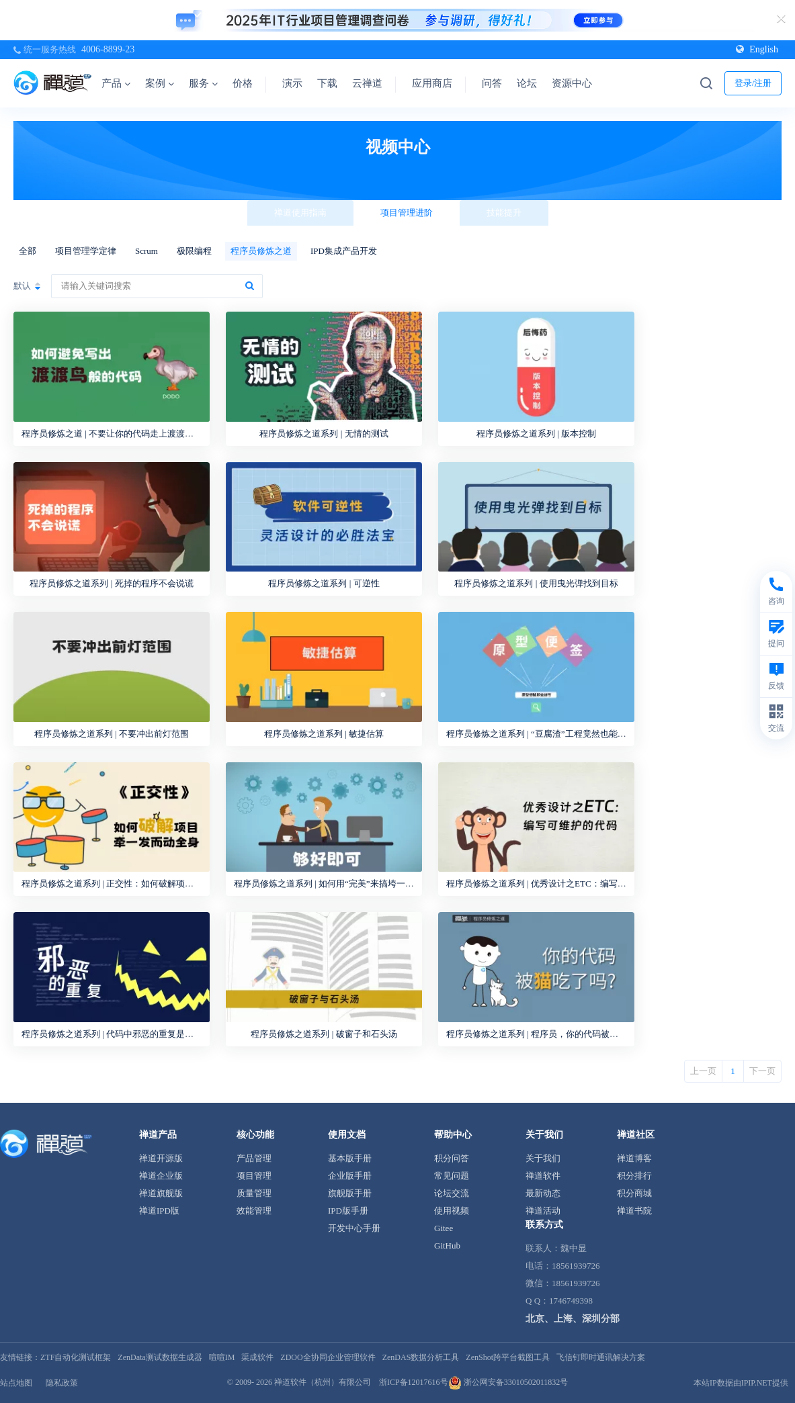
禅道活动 (543, 1211)
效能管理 (254, 1211)
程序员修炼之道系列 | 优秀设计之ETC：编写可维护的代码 (558, 883)
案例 (159, 83)
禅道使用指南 (300, 213)
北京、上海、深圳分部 (573, 1319)
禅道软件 (543, 1176)
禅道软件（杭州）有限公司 (322, 1382)
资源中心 (576, 83)
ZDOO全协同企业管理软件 (327, 1357)
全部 (27, 251)
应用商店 (432, 83)
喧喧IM (222, 1357)
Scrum (146, 251)
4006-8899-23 (107, 49)
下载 (327, 83)
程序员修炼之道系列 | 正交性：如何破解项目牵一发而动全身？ (142, 883)
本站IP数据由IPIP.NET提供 (741, 1383)
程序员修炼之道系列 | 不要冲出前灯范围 (111, 734)
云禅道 (367, 83)
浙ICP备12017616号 (413, 1382)
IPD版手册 (348, 1211)
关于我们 (543, 1158)
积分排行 (634, 1176)
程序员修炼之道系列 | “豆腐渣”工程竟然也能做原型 (545, 734)
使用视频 (451, 1211)
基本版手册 (350, 1158)
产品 (115, 83)
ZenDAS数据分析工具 (421, 1357)
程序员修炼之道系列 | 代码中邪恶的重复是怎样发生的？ (129, 1034)
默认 (22, 286)
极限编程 (194, 251)
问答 (492, 83)
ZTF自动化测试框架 (75, 1357)
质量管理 (254, 1193)
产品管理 (254, 1158)
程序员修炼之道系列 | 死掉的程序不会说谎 (111, 583)
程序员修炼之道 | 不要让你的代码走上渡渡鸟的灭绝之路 (129, 433)
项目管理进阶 (406, 213)
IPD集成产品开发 (343, 251)
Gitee (443, 1228)
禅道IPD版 (159, 1211)
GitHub (447, 1245)
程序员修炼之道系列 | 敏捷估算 (324, 734)
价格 (243, 83)
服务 (203, 83)
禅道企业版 (161, 1176)
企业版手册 (350, 1176)
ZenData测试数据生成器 (160, 1357)
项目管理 (254, 1176)
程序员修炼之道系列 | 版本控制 (536, 433)
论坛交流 (451, 1193)
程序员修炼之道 (261, 251)
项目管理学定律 (85, 251)
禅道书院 (634, 1211)
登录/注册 (753, 83)
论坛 (527, 83)
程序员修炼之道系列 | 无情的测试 (323, 433)
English (757, 49)
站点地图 (16, 1383)
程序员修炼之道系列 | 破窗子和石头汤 (323, 1034)
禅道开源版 (161, 1158)
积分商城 (634, 1193)
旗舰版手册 (350, 1193)
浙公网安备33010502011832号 (508, 1382)
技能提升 (504, 213)
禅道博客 (634, 1158)
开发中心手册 (354, 1228)
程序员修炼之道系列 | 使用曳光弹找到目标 (536, 583)
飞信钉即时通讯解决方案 (600, 1357)
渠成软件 (257, 1357)
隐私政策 (62, 1383)
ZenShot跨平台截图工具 (508, 1357)
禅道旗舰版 (161, 1193)
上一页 (703, 1071)
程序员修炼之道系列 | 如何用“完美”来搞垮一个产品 (332, 883)
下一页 (762, 1071)
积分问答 (451, 1158)
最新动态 (543, 1193)
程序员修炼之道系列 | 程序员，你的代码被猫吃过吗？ (549, 1034)
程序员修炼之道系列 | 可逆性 (323, 583)
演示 (292, 83)
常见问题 (451, 1176)
